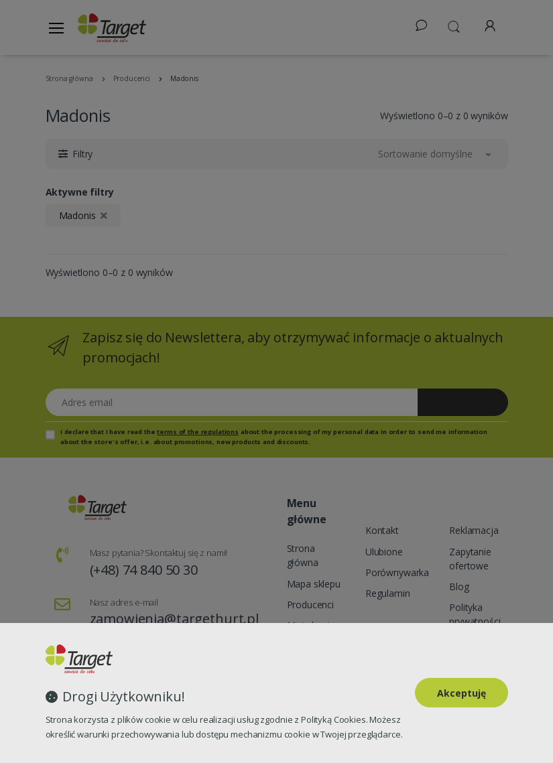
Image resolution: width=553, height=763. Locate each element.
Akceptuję (461, 693)
